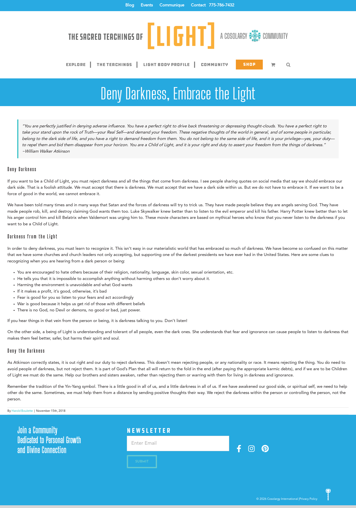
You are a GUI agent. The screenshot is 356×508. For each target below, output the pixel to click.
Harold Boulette (22, 411)
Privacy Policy (308, 499)
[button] (288, 64)
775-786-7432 (221, 5)
